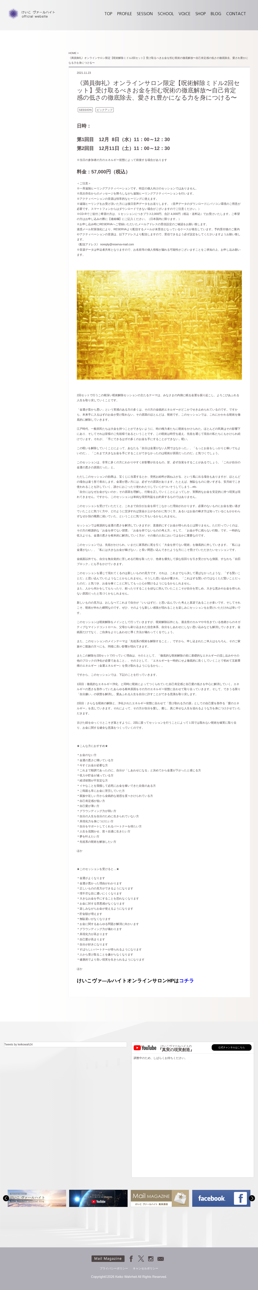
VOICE (184, 14)
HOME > (74, 53)
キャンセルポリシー (145, 1268)
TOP (108, 14)
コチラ (186, 980)
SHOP (200, 14)
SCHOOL (166, 14)
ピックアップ (104, 109)
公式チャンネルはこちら (231, 1047)
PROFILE (124, 14)
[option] (37, 1198)
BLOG (216, 14)
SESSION (145, 14)
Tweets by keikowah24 (18, 1044)
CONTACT (236, 14)
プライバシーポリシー (114, 1268)
